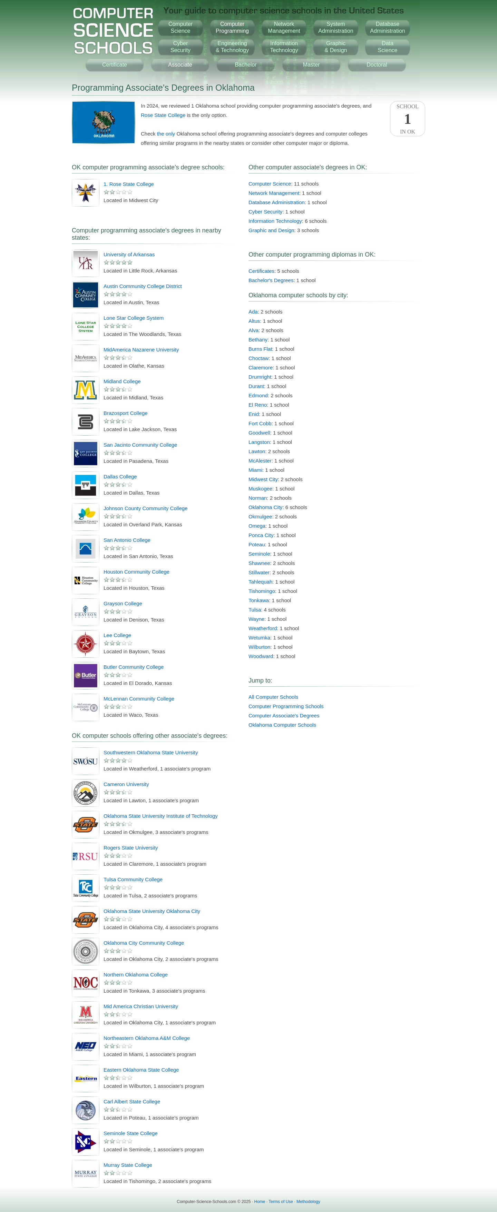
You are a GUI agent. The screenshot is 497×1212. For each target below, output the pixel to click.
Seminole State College (131, 1133)
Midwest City (263, 479)
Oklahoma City (265, 507)
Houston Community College (136, 572)
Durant (256, 386)
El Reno (257, 405)
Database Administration (276, 202)
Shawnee (259, 563)
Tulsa (254, 610)
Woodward (260, 656)
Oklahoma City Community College (144, 943)
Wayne (256, 619)
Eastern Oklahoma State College (141, 1070)
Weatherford (262, 628)
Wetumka (259, 637)
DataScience (388, 46)
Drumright (259, 377)
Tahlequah (260, 582)
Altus (254, 321)
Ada (253, 312)
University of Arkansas (129, 254)
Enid (253, 414)
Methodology (308, 1201)
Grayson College (123, 603)
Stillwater (259, 572)
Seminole (259, 554)
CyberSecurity (180, 46)
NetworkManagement (284, 27)
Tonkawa (258, 600)
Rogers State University (131, 848)
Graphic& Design (336, 46)
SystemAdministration (335, 27)
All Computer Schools (273, 697)
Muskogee (260, 488)
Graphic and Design (271, 230)
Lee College (117, 635)
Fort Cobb (260, 423)
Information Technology (275, 221)
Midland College (122, 381)
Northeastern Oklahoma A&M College (147, 1038)
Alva (253, 330)
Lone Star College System (134, 318)
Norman (257, 498)
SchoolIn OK (407, 119)
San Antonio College (127, 540)
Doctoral (377, 65)
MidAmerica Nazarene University (141, 349)
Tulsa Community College (133, 879)
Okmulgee (260, 516)
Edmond (258, 395)
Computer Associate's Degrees (283, 715)
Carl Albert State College (132, 1101)
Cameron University (126, 784)
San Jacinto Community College (140, 445)
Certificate (114, 65)
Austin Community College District (143, 286)
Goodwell (259, 433)
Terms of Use (281, 1201)
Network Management (273, 193)
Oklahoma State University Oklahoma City (152, 911)
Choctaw (258, 358)
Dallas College (120, 476)
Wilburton (259, 647)
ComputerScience (180, 27)
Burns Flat (260, 349)
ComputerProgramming (232, 27)
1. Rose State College (129, 184)
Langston (259, 442)
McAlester (260, 461)
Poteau (256, 544)
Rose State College (163, 115)
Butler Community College (134, 667)
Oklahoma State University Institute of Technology (161, 816)
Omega (256, 526)
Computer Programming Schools (286, 706)
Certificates (261, 271)
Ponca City (261, 535)
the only (166, 134)
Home (259, 1201)
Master (311, 65)
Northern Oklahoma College (136, 974)
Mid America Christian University (141, 1006)
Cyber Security (265, 212)
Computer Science (269, 184)
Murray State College (128, 1165)
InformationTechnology (284, 46)
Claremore (260, 367)
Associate (180, 65)
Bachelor (245, 65)
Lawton (256, 451)
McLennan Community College (139, 699)
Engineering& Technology (232, 46)
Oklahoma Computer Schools (282, 725)
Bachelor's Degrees (270, 280)
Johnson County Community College (145, 508)
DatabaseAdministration (387, 27)
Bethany (257, 339)
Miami (255, 470)
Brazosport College (126, 413)
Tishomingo (261, 591)
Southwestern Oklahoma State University (151, 752)
